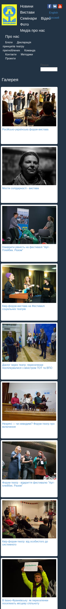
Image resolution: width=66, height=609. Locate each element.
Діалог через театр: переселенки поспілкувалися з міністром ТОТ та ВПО (27, 366)
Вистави (27, 12)
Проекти (10, 58)
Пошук (45, 65)
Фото (24, 24)
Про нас (12, 36)
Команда (29, 50)
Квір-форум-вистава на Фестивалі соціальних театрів (23, 307)
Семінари (28, 18)
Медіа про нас (32, 30)
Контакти (11, 54)
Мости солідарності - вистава (20, 188)
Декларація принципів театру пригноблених (17, 46)
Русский (54, 17)
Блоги (9, 42)
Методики (27, 54)
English (53, 12)
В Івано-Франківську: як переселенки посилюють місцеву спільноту (25, 602)
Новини (26, 6)
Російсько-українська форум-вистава (25, 129)
